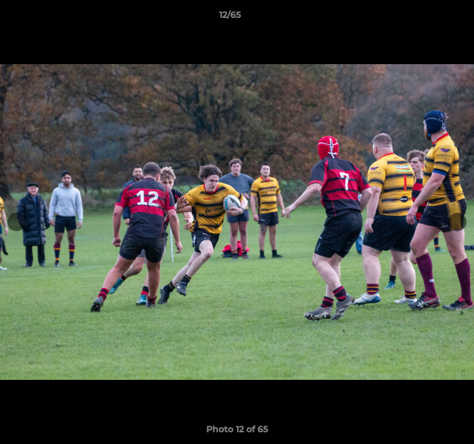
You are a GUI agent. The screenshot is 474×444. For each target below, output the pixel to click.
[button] (429, 17)
